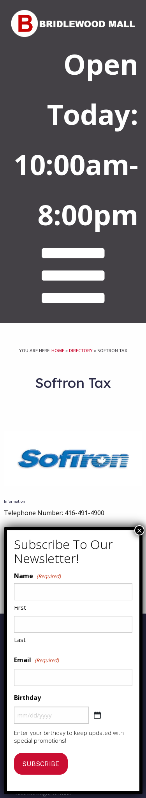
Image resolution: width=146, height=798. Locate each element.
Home (57, 351)
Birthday (27, 697)
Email (36, 660)
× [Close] (139, 530)
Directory (81, 351)
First (20, 607)
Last (20, 640)
